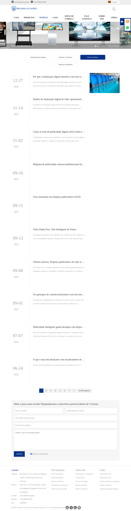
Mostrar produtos (81, 485)
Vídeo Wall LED (105, 478)
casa (16, 18)
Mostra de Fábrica (57, 481)
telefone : (14, 499)
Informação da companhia (84, 474)
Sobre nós (102, 17)
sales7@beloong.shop (21, 2)
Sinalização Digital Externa (109, 489)
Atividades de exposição (59, 485)
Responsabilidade (57, 478)
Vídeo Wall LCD (105, 474)
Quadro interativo (106, 485)
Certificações (80, 478)
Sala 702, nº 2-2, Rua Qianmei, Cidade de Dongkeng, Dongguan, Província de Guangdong (33, 488)
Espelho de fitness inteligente (109, 481)
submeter (19, 454)
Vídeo (114, 18)
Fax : (13, 503)
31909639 (23, 503)
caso (55, 18)
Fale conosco (87, 17)
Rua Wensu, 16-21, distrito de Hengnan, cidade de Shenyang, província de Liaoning (33, 477)
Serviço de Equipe (82, 481)
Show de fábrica (69, 17)
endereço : (14, 474)
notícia (43, 18)
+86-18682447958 (40, 2)
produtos (29, 18)
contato (15, 470)
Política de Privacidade (59, 489)
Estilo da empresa (57, 474)
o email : (14, 496)
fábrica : (14, 485)
